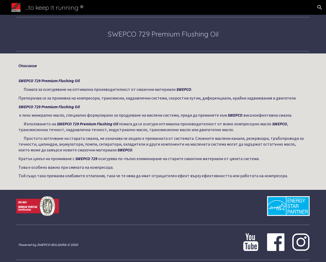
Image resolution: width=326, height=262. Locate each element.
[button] (319, 7)
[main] (162, 34)
